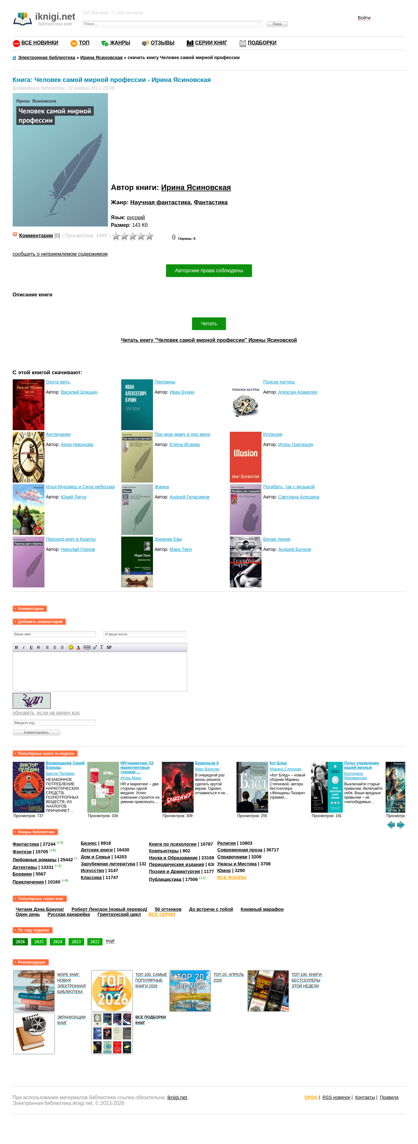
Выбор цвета (78, 647)
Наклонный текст (24, 647)
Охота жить (58, 381)
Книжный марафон (262, 909)
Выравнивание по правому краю (62, 647)
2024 (57, 941)
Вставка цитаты (94, 647)
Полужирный (16, 647)
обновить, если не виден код (46, 712)
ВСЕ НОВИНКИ (40, 42)
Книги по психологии (173, 844)
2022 (95, 941)
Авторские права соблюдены (209, 270)
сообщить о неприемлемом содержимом (60, 254)
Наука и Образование (173, 857)
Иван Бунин (181, 392)
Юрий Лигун (74, 496)
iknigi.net (177, 1097)
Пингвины (165, 381)
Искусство (92, 870)
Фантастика (211, 202)
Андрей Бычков (294, 549)
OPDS (310, 1097)
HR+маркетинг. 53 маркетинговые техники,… (137, 767)
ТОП (84, 42)
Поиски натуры (279, 381)
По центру (54, 647)
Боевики (22, 874)
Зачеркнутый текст (38, 647)
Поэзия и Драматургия (174, 871)
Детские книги (97, 849)
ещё (110, 940)
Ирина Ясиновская (196, 187)
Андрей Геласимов (189, 496)
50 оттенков (168, 909)
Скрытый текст (87, 647)
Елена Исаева (184, 444)
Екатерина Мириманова (355, 775)
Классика (91, 877)
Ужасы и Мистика (237, 863)
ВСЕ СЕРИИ (162, 914)
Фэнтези (22, 851)
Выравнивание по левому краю (47, 647)
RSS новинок (336, 1097)
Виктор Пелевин (60, 773)
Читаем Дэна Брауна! (40, 909)
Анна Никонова (77, 444)
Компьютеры (164, 850)
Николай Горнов (78, 549)
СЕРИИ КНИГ (211, 42)
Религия (226, 843)
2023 (76, 941)
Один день (28, 914)
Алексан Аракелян (297, 392)
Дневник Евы (168, 539)
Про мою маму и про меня (182, 434)
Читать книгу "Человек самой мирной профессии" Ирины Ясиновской (209, 340)
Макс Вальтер (207, 769)
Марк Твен (180, 549)
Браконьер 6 (207, 763)
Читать (209, 323)
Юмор (224, 870)
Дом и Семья (95, 856)
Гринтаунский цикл (119, 914)
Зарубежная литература (108, 863)
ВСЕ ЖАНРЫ (231, 877)
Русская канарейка (69, 914)
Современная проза (239, 849)
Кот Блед (278, 763)
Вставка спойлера (109, 647)
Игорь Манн (131, 778)
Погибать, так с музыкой (289, 486)
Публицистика (165, 879)
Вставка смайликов (71, 647)
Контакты (365, 1097)
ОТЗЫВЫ (162, 42)
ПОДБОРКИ (262, 42)
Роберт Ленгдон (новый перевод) (109, 909)
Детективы (25, 867)
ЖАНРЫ (120, 42)
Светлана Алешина (299, 496)
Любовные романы (35, 859)
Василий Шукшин (79, 392)
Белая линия (276, 539)
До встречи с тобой (211, 909)
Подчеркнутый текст (31, 647)
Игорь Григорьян (295, 444)
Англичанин (58, 434)
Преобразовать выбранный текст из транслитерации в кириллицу (101, 647)
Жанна (162, 486)
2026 (20, 941)
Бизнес (89, 843)
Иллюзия (272, 434)
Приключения (28, 881)
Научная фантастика (160, 202)
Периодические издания (176, 864)
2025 (38, 941)
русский (136, 217)
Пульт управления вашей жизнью (361, 765)
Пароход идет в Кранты (71, 539)
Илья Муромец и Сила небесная (80, 486)
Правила (389, 1097)
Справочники (232, 856)
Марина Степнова (286, 769)
